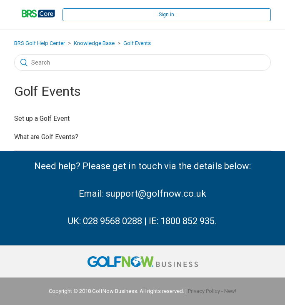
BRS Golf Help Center (39, 43)
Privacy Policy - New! (212, 291)
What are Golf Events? (46, 137)
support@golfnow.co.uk (156, 193)
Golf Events (137, 43)
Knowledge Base (94, 43)
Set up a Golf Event (42, 118)
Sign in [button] (166, 15)
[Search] (142, 62)
